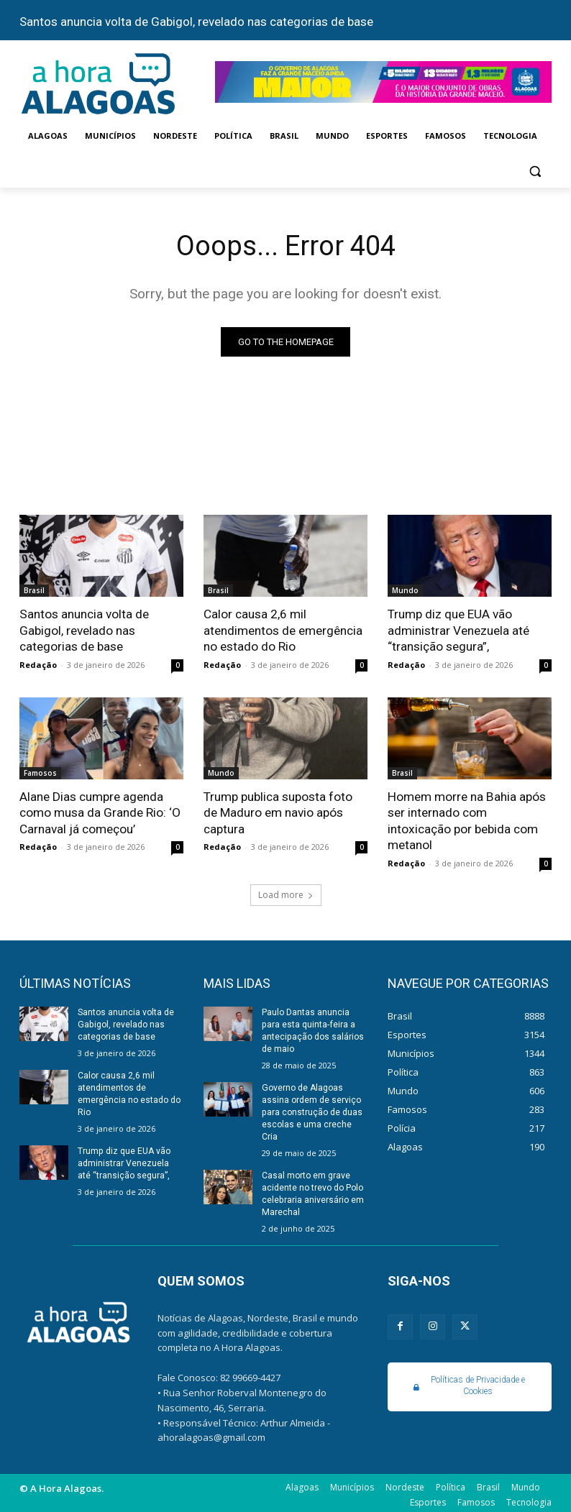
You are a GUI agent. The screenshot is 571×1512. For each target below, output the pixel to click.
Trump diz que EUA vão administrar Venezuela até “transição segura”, (458, 631)
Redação (38, 664)
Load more (286, 892)
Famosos (40, 772)
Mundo (405, 591)
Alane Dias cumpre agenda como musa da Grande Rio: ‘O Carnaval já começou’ (100, 812)
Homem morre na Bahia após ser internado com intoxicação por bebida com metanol (466, 820)
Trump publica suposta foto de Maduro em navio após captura (278, 812)
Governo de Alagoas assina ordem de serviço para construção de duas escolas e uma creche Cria (312, 1109)
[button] (535, 171)
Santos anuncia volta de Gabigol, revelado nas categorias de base (196, 21)
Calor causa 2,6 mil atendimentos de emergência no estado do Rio (283, 631)
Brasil (34, 591)
